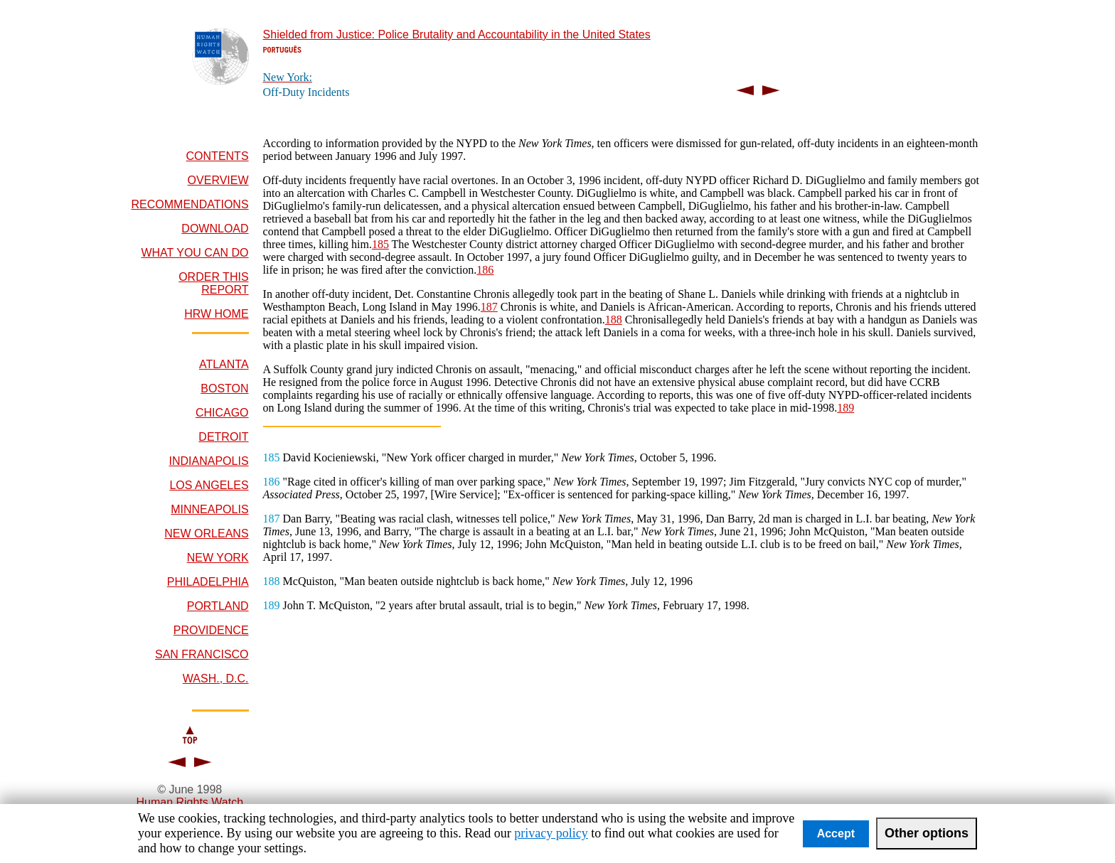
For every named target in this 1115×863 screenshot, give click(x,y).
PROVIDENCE (211, 630)
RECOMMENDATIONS (190, 204)
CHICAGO (222, 413)
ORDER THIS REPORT (213, 283)
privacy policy (550, 833)
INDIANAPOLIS (209, 461)
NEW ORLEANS (206, 533)
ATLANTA (224, 364)
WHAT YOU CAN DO (194, 253)
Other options (927, 833)
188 (613, 319)
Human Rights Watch (189, 802)
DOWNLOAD (214, 229)
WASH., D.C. (216, 678)
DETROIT (223, 437)
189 (845, 408)
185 (380, 244)
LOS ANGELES (208, 485)
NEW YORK (218, 558)
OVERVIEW (218, 180)
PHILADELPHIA (208, 582)
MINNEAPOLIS (209, 509)
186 (485, 270)
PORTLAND (218, 606)
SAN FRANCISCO (202, 654)
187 (489, 307)
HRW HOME (216, 314)
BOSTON (224, 388)
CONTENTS (217, 156)
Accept (836, 833)
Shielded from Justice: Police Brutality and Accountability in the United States (457, 34)
